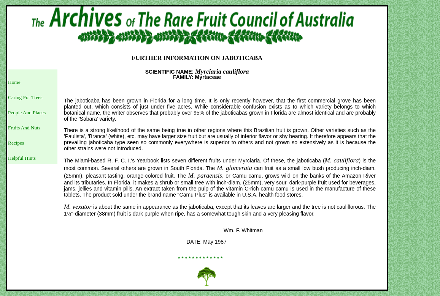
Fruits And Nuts (24, 128)
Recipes (16, 143)
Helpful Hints (22, 158)
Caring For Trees (25, 97)
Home (14, 82)
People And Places (27, 112)
